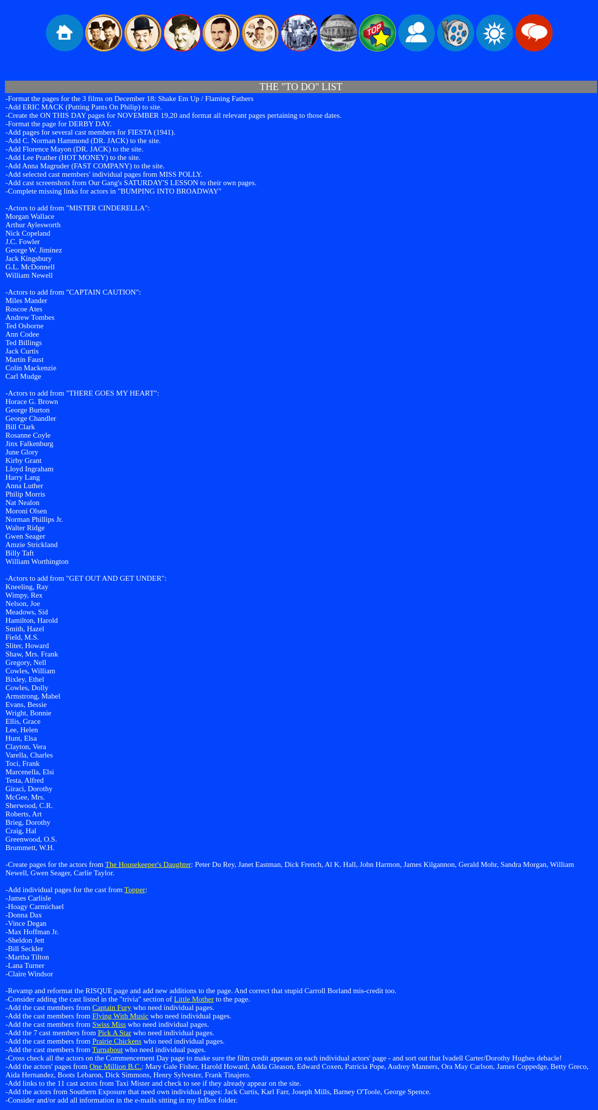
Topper (134, 890)
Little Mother (194, 999)
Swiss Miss (109, 1024)
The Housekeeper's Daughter (148, 864)
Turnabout (107, 1050)
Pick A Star (115, 1033)
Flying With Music (120, 1016)
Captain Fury (111, 1007)
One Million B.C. (116, 1066)
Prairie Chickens (117, 1041)
